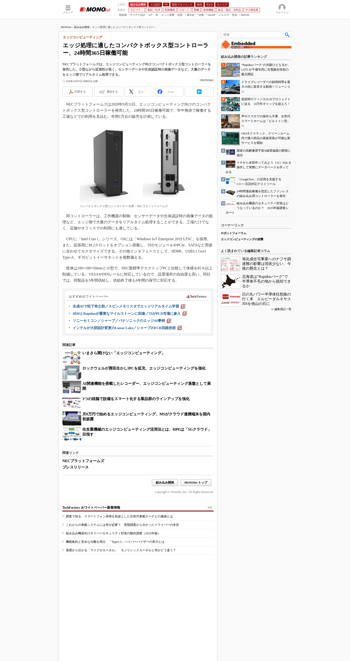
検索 (287, 34)
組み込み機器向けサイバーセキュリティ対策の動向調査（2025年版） (113, 533)
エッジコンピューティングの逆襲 (242, 239)
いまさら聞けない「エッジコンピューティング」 (123, 353)
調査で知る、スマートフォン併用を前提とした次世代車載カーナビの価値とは (119, 516)
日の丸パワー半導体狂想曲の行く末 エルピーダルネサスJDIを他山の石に (266, 299)
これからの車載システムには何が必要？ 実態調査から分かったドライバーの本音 (122, 525)
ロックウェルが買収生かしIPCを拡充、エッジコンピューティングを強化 (144, 368)
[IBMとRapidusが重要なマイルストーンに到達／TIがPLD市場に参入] (130, 313)
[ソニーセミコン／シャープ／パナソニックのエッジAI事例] (122, 321)
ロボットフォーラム (233, 233)
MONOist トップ (195, 482)
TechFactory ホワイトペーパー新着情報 (91, 507)
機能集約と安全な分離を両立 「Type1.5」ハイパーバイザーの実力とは (115, 541)
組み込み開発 (82, 27)
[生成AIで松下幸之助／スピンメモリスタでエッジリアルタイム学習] (129, 306)
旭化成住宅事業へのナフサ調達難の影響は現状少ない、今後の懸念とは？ (266, 263)
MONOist (66, 27)
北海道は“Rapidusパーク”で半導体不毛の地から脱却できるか (266, 281)
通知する (112, 91)
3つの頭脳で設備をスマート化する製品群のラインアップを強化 (136, 399)
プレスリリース (75, 467)
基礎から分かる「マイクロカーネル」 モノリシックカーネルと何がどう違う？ (121, 550)
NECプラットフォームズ (83, 461)
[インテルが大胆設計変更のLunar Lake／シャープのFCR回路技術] (127, 328)
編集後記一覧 (282, 309)
